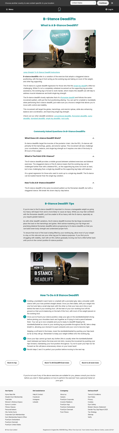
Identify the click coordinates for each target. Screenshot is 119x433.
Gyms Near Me (10, 394)
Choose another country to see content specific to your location (29, 3)
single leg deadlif (80, 86)
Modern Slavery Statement (97, 407)
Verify (90, 417)
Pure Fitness (64, 412)
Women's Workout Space (13, 402)
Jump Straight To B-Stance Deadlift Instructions (41, 72)
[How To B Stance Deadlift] (59, 268)
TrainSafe (8, 399)
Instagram (36, 399)
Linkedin (35, 402)
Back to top (12, 363)
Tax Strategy (92, 412)
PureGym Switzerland (12, 420)
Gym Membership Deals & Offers (16, 417)
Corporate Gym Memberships (15, 414)
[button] (59, 138)
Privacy (90, 399)
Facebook (36, 397)
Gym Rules (91, 397)
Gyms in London (10, 404)
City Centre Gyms (11, 412)
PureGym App (65, 404)
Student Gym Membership (13, 397)
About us (63, 394)
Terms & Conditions (94, 394)
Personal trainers (10, 409)
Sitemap (90, 414)
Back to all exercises (90, 363)
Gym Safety (92, 404)
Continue (103, 3)
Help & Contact (38, 394)
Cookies (90, 402)
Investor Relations (66, 402)
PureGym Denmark (11, 422)
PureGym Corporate (67, 399)
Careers (62, 397)
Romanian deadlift (68, 97)
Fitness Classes (10, 407)
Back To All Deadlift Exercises (57, 363)
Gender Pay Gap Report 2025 (98, 409)
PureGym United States (13, 425)
